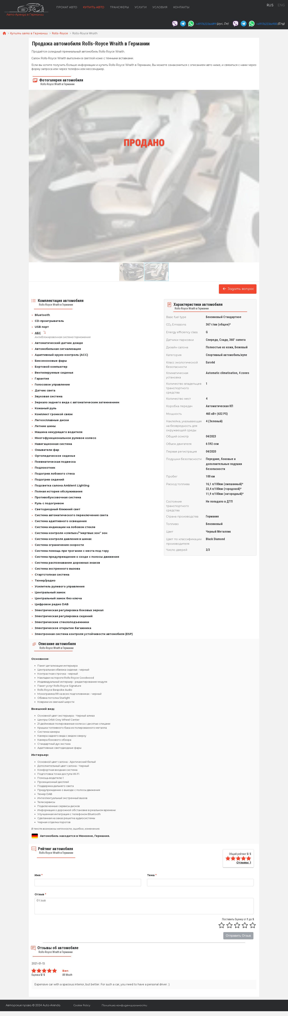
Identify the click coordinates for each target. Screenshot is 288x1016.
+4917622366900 (266, 24)
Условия (159, 7)
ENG (281, 5)
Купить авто (93, 7)
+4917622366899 (205, 24)
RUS (270, 5)
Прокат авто (66, 7)
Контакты (181, 7)
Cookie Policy (81, 1005)
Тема (151, 875)
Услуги (141, 7)
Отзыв (40, 894)
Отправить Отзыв (238, 935)
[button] (32, 176)
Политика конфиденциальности (124, 1005)
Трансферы (119, 7)
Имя (38, 875)
